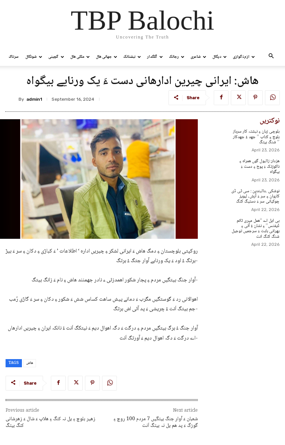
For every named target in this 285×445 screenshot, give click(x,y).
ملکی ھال (80, 56)
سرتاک (14, 56)
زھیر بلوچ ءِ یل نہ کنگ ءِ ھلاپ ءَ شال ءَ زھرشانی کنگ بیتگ (50, 422)
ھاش (29, 363)
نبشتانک (132, 56)
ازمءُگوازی (244, 56)
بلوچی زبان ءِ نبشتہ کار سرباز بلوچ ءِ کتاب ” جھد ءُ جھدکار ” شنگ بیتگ (256, 137)
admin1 (34, 99)
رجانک (176, 56)
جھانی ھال (106, 56)
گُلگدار (155, 56)
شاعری (198, 56)
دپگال (219, 56)
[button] (271, 57)
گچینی (56, 56)
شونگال (33, 56)
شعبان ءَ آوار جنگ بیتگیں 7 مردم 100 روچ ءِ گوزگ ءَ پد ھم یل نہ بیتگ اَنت (156, 422)
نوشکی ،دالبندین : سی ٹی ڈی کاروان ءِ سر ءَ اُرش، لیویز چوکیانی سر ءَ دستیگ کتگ (255, 196)
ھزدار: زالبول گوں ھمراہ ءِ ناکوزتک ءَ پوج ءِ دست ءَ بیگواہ (259, 166)
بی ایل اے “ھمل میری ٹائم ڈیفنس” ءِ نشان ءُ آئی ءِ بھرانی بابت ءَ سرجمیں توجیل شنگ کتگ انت (255, 229)
